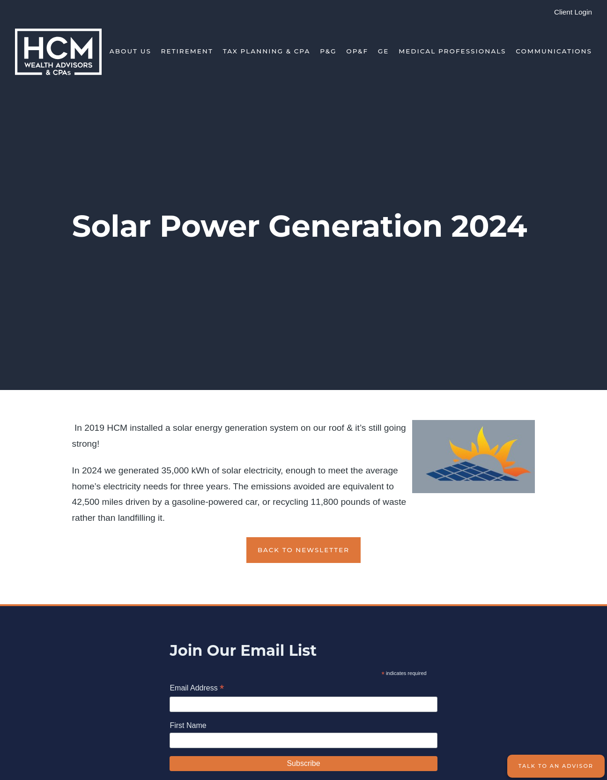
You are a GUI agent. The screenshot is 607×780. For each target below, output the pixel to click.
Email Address (197, 688)
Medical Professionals (452, 51)
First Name (188, 725)
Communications (554, 51)
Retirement (187, 51)
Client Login (573, 12)
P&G (328, 51)
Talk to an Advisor (555, 766)
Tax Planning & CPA (267, 51)
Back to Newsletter (303, 550)
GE (383, 51)
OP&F (357, 51)
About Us (130, 51)
